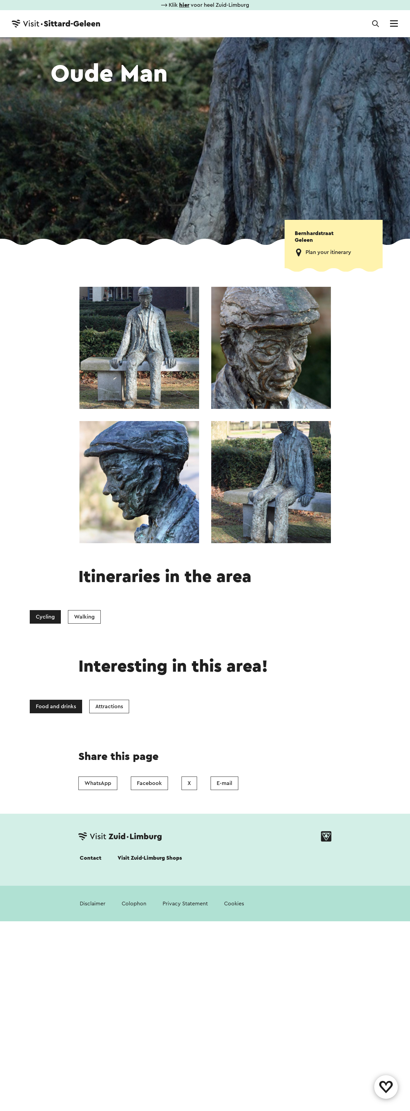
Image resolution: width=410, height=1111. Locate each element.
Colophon (134, 903)
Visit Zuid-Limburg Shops (150, 858)
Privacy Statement (185, 903)
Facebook (149, 783)
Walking (84, 617)
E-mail (224, 783)
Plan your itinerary (328, 252)
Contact (90, 858)
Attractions (109, 706)
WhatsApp (98, 783)
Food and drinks (56, 706)
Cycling (45, 617)
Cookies (234, 903)
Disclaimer (92, 903)
